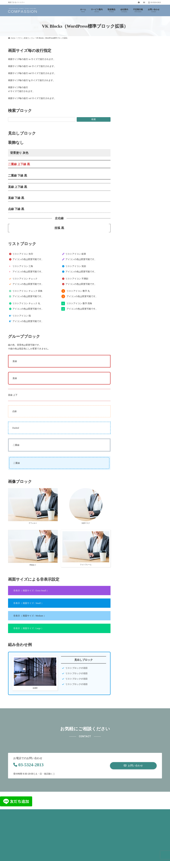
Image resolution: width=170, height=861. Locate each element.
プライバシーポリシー (21, 813)
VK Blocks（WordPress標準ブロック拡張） (140, 64)
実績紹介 (125, 91)
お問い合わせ (43, 813)
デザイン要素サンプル (131, 60)
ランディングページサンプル (133, 102)
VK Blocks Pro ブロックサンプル (135, 80)
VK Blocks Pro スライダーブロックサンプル (140, 75)
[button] (133, 766)
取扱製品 (125, 86)
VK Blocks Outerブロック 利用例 (135, 96)
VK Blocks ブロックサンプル (133, 69)
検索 (93, 119)
